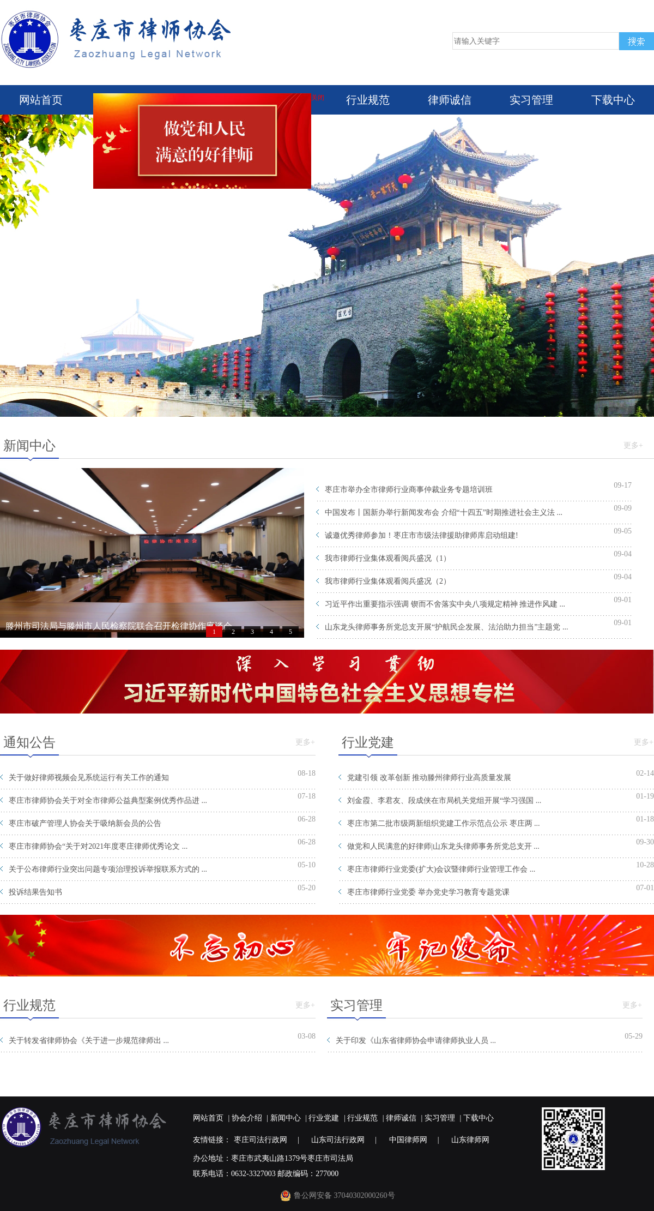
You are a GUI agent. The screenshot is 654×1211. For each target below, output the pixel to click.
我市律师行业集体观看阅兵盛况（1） (388, 558)
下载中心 (613, 100)
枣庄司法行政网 (260, 1140)
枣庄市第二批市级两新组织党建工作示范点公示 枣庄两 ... (443, 823)
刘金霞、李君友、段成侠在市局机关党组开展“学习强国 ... (444, 800)
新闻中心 (285, 1118)
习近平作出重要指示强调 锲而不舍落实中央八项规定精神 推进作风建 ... (445, 604)
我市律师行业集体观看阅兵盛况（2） (388, 581)
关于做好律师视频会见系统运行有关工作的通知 (89, 778)
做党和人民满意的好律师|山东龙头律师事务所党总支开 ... (443, 846)
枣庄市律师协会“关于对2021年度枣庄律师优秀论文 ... (98, 846)
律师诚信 (449, 100)
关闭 (319, 100)
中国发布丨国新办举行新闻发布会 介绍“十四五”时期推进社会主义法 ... (443, 512)
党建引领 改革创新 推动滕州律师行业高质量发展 (429, 778)
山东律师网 (470, 1140)
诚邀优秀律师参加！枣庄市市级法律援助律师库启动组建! (421, 535)
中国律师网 (408, 1140)
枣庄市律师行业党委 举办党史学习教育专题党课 (428, 892)
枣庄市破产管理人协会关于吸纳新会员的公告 (85, 823)
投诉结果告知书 (35, 892)
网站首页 (41, 100)
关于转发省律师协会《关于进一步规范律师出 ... (89, 1040)
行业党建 (323, 1118)
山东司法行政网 (338, 1140)
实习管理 (531, 100)
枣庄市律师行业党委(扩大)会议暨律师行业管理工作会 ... (441, 869)
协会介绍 (247, 1118)
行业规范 (368, 100)
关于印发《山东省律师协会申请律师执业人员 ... (416, 1040)
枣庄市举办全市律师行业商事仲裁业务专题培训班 (409, 489)
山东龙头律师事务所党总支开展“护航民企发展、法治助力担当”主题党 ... (446, 627)
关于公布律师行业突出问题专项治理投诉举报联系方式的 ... (108, 869)
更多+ (633, 445)
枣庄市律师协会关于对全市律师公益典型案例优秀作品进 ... (108, 800)
